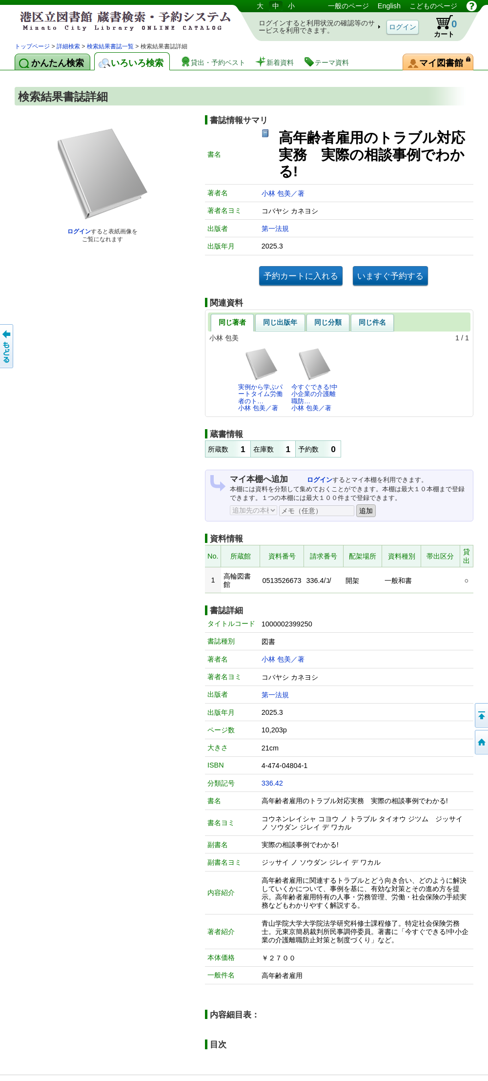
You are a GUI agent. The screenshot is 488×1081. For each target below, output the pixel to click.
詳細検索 (68, 46)
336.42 (272, 783)
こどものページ (433, 6)
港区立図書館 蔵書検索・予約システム (117, 21)
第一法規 (275, 228)
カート (441, 26)
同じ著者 (232, 322)
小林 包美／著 (283, 193)
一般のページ (348, 6)
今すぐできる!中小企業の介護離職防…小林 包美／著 (314, 379)
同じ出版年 (280, 322)
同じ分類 (328, 322)
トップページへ (480, 742)
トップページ (32, 46)
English (389, 6)
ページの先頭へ (480, 715)
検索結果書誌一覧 (110, 46)
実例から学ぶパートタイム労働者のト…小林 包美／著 (260, 379)
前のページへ (7, 346)
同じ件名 (372, 322)
